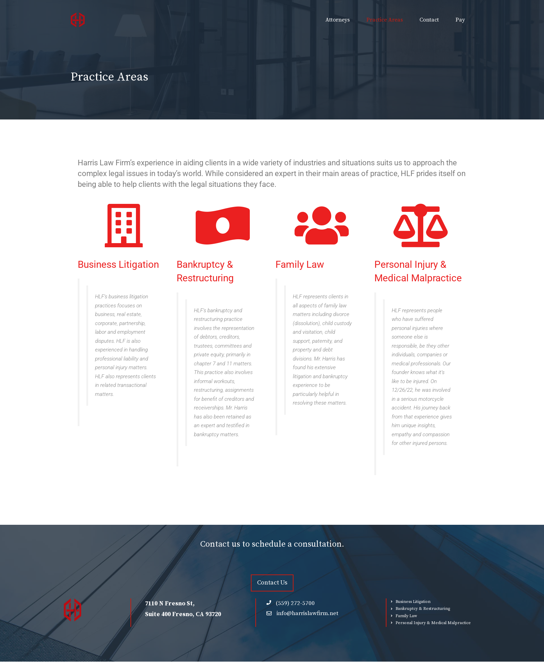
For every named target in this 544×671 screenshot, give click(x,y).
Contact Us (272, 583)
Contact (429, 19)
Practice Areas (384, 19)
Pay (460, 19)
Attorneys (337, 19)
